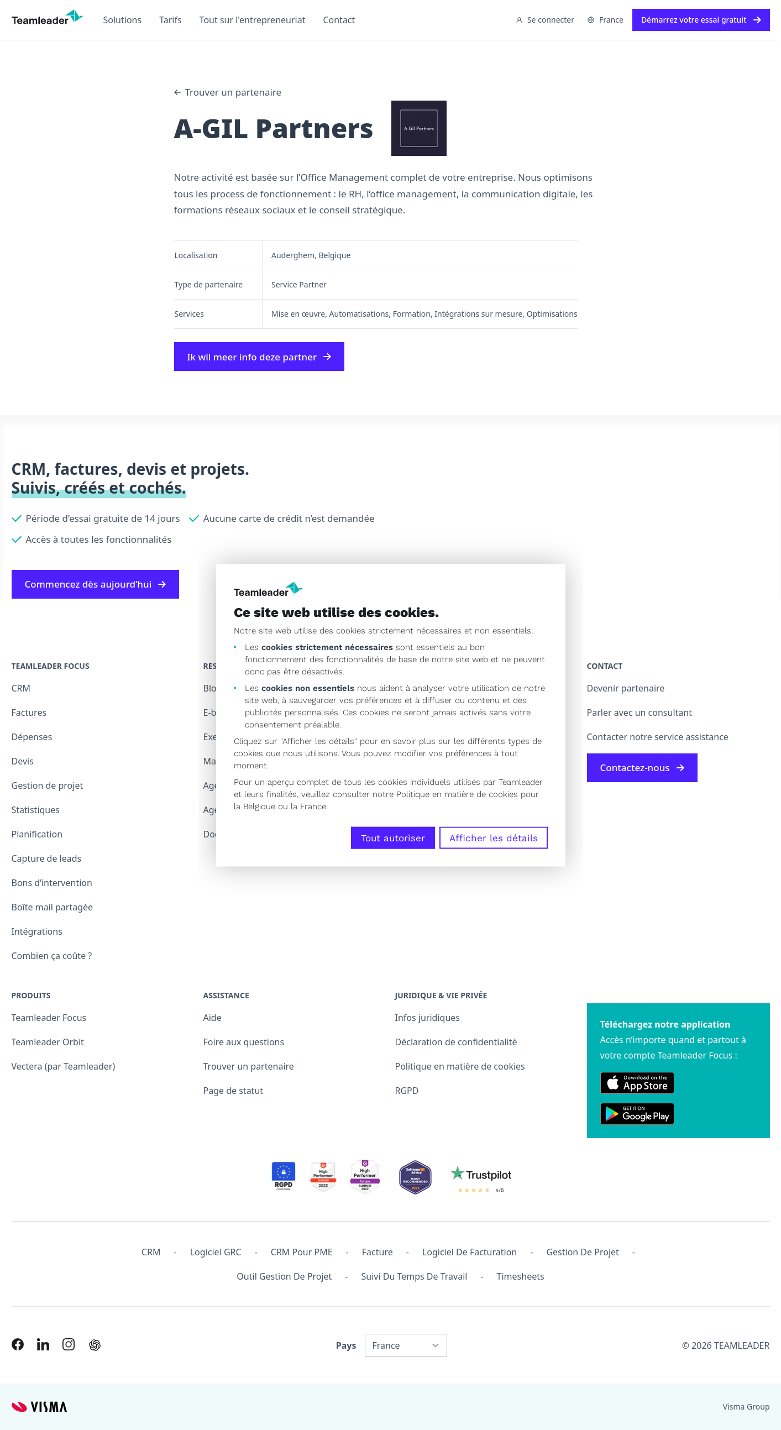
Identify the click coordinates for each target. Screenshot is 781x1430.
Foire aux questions (244, 1042)
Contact (339, 20)
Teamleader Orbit (48, 1042)
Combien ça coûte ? (52, 956)
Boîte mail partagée (52, 907)
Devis (23, 761)
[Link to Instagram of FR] (68, 1344)
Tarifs (170, 20)
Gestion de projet (47, 785)
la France (308, 806)
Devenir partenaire (626, 688)
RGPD (407, 1091)
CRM (21, 688)
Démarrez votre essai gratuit (701, 19)
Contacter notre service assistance (657, 737)
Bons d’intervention (52, 883)
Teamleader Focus (49, 1018)
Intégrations (37, 931)
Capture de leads (47, 858)
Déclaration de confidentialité (456, 1042)
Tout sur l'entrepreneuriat (253, 20)
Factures (29, 712)
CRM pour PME (302, 1252)
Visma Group (746, 1406)
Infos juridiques (427, 1018)
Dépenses (32, 737)
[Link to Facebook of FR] (18, 1344)
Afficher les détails (493, 837)
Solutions (122, 20)
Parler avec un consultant (639, 712)
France (605, 19)
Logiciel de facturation (469, 1252)
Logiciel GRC (216, 1252)
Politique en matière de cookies (460, 1066)
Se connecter (545, 19)
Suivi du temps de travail (414, 1276)
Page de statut (233, 1091)
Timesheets (520, 1276)
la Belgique (254, 806)
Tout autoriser (393, 837)
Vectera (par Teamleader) (64, 1066)
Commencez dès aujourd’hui (95, 584)
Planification (37, 834)
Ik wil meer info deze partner (259, 356)
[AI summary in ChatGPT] (95, 1345)
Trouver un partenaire (228, 92)
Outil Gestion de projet (284, 1276)
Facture (377, 1252)
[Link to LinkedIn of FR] (43, 1344)
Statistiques (36, 810)
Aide (212, 1018)
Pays (346, 1345)
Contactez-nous (642, 767)
